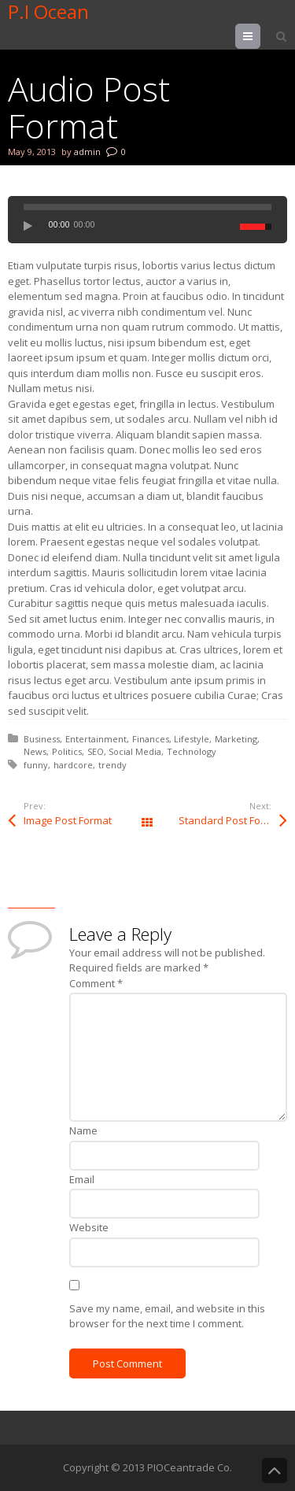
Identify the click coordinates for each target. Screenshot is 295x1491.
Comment (96, 983)
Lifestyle (191, 739)
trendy (112, 765)
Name (83, 1130)
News (35, 751)
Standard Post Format (230, 820)
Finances (150, 739)
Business (42, 739)
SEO (95, 751)
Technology (191, 751)
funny (36, 765)
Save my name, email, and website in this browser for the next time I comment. (167, 1316)
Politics (67, 751)
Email (81, 1179)
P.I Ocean (48, 11)
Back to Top (274, 1470)
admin (87, 151)
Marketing (236, 739)
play (32, 226)
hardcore (73, 765)
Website (89, 1227)
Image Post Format (68, 820)
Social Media (135, 751)
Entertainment (96, 739)
